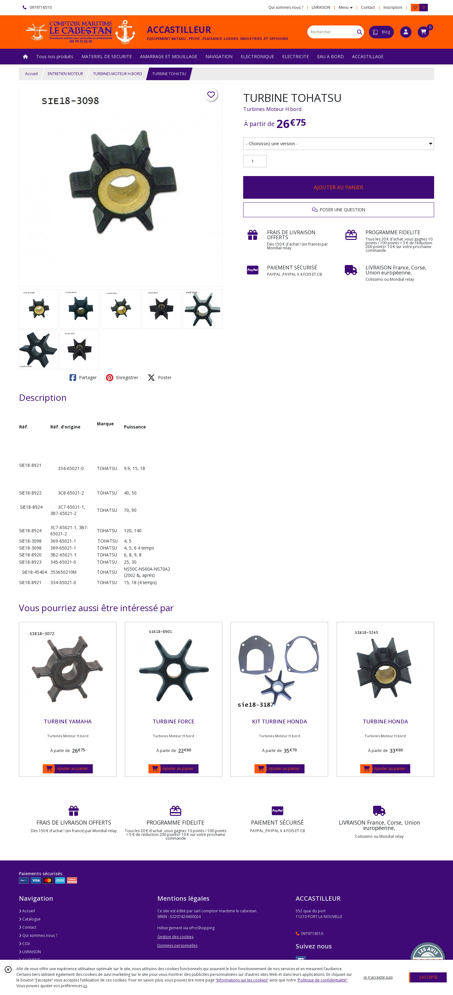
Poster (159, 377)
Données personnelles (177, 945)
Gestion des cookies (175, 936)
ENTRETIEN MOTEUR (65, 73)
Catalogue (30, 919)
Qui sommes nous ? (38, 935)
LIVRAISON (30, 951)
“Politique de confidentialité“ (322, 980)
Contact (368, 7)
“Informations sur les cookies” (241, 980)
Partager (83, 377)
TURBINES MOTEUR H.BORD (117, 73)
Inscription (392, 7)
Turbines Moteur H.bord (272, 109)
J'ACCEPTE (428, 977)
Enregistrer (122, 377)
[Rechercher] (359, 32)
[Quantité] (255, 161)
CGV (24, 943)
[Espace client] (406, 32)
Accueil (31, 73)
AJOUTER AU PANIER (338, 187)
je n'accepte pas (378, 977)
